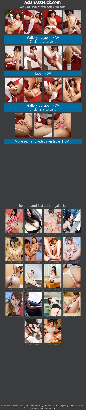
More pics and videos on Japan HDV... (43, 141)
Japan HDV (43, 73)
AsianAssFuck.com (42, 2)
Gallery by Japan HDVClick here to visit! (43, 40)
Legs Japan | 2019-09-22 (33, 277)
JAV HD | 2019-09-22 (14, 222)
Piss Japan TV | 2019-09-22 (33, 305)
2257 (53, 408)
